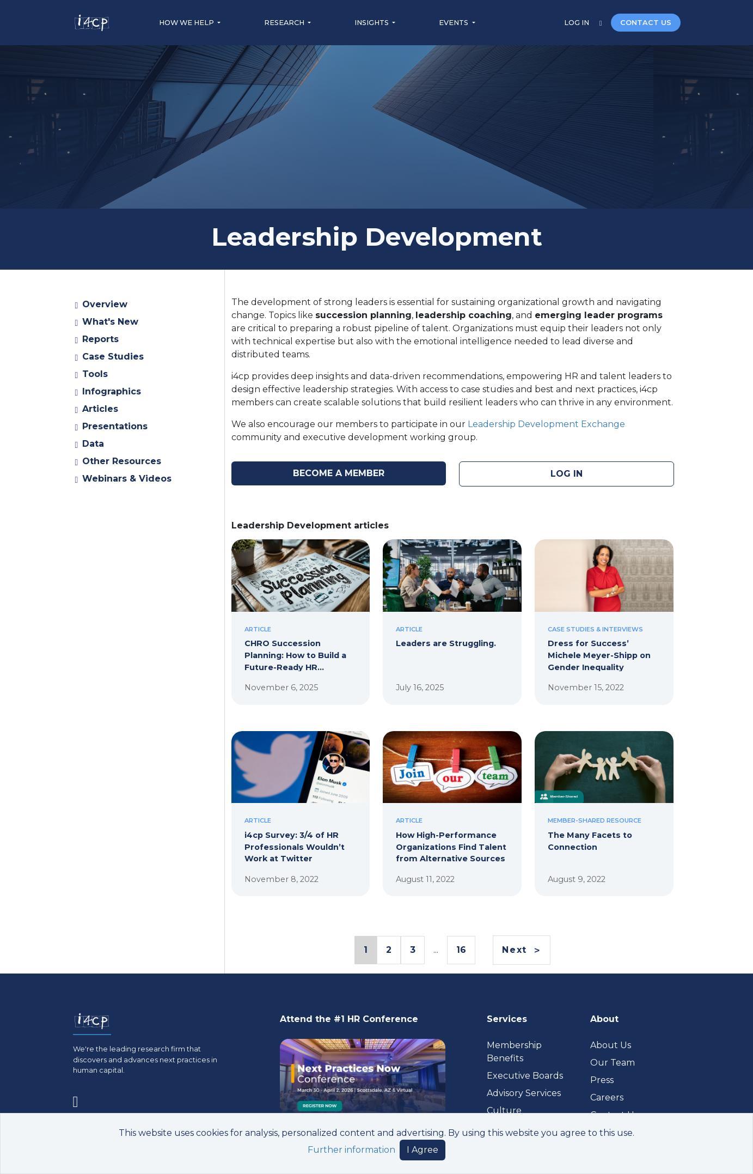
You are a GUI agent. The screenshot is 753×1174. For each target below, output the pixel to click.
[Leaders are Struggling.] (452, 609)
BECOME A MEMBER (338, 473)
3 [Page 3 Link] (412, 950)
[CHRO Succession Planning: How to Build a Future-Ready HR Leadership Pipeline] (300, 609)
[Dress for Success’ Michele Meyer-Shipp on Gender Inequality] (604, 609)
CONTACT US (645, 23)
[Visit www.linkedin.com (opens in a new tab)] (80, 1100)
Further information (351, 1150)
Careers (606, 1097)
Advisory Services (524, 1093)
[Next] (521, 949)
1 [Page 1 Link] (365, 951)
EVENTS (454, 23)
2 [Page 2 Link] (388, 950)
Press (602, 1080)
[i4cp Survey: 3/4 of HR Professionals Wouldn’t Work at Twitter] (300, 801)
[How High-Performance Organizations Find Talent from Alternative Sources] (452, 801)
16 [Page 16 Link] (461, 950)
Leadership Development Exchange (546, 424)
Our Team (612, 1062)
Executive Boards (525, 1075)
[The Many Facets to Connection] (604, 801)
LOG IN (577, 23)
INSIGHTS (372, 23)
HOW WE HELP (187, 23)
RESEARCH (285, 23)
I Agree (422, 1150)
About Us (610, 1045)
